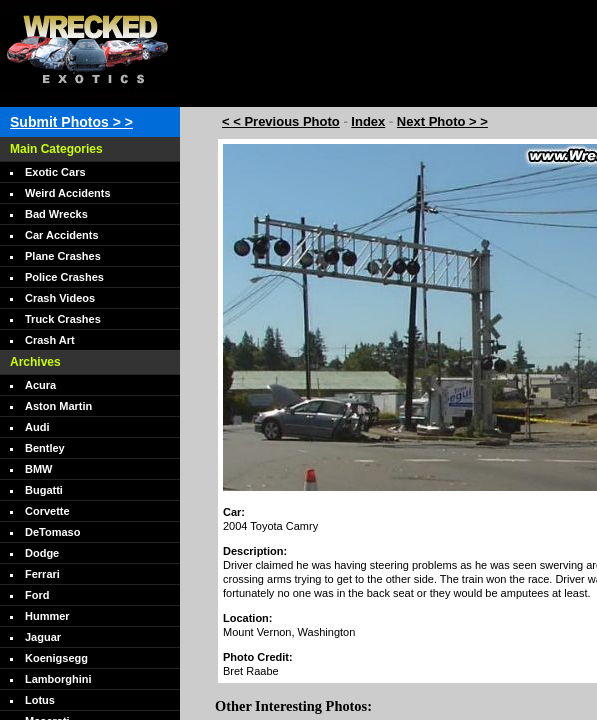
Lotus (40, 700)
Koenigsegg (56, 658)
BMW (39, 469)
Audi (37, 427)
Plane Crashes (63, 256)
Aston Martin (58, 406)
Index (368, 121)
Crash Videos (60, 298)
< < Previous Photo (281, 121)
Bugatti (44, 490)
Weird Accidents (68, 193)
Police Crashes (64, 277)
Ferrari (42, 574)
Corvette (47, 511)
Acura (40, 385)
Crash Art (50, 340)
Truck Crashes (63, 319)
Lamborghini (58, 679)
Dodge (42, 553)
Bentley (45, 448)
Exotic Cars (55, 172)
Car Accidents (62, 235)
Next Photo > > (442, 121)
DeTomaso (52, 532)
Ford (37, 595)
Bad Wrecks (56, 214)
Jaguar (43, 637)
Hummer (47, 616)
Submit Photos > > (71, 122)
